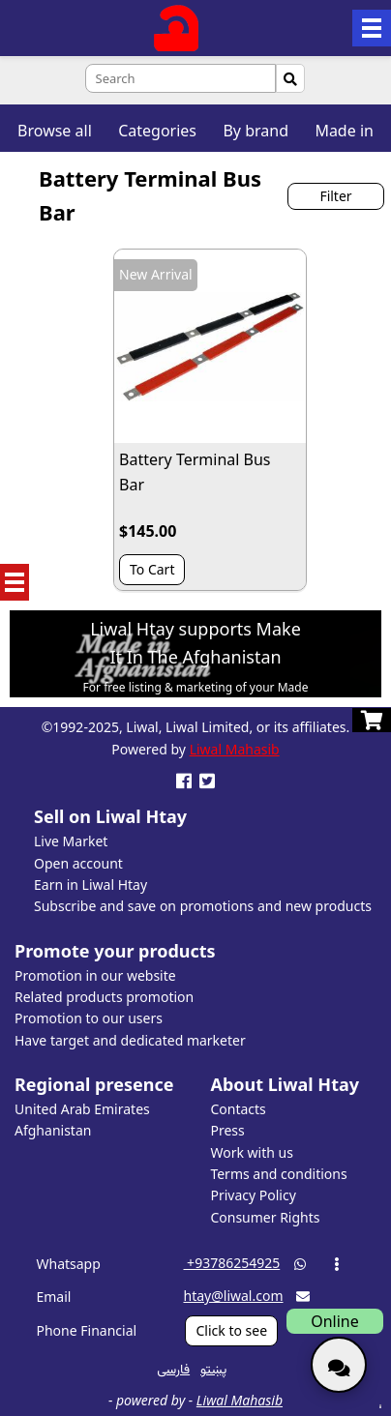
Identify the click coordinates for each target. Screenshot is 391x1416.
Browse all (54, 130)
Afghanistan (53, 1130)
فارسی (173, 1368)
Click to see (231, 1330)
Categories (157, 130)
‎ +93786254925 (231, 1263)
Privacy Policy (252, 1195)
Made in (344, 130)
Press (227, 1130)
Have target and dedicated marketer (130, 1040)
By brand (255, 130)
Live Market (70, 841)
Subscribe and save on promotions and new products (203, 906)
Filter (335, 196)
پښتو (213, 1368)
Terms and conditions (278, 1174)
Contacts (237, 1109)
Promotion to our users (89, 1018)
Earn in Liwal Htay (90, 884)
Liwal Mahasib (235, 749)
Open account (78, 863)
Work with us (251, 1152)
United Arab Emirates (82, 1109)
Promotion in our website (95, 975)
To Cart (152, 569)
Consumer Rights (264, 1217)
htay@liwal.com (233, 1295)
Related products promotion (104, 997)
